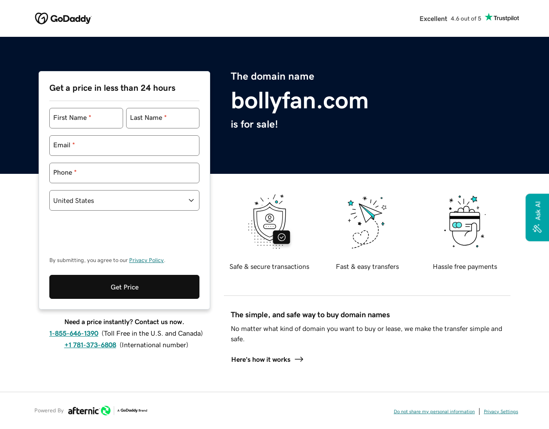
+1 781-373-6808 (90, 344)
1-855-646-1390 (73, 333)
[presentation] (114, 237)
